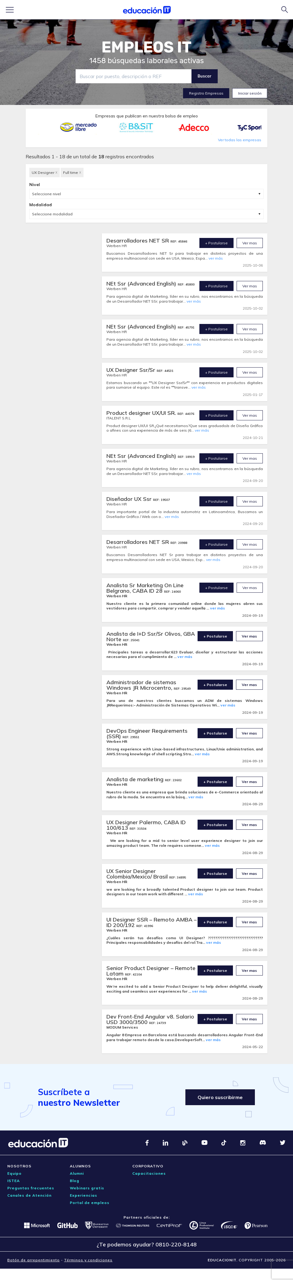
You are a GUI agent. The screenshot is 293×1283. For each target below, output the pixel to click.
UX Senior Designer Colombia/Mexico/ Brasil (137, 874)
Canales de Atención (29, 1195)
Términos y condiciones (88, 1260)
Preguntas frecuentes (30, 1188)
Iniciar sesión (250, 93)
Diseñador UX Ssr (129, 498)
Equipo (14, 1173)
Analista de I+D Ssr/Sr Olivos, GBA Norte (150, 636)
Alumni (77, 1173)
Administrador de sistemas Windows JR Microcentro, (141, 685)
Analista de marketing (135, 779)
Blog (74, 1180)
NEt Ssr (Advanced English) (142, 283)
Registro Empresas (206, 93)
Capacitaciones (149, 1173)
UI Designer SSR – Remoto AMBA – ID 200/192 (151, 922)
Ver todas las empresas (239, 140)
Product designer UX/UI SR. (141, 412)
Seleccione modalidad (52, 214)
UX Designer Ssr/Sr (131, 369)
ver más (216, 258)
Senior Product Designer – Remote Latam (150, 971)
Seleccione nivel (46, 194)
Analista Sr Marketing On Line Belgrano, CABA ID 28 (145, 588)
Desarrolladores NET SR (138, 240)
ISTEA (13, 1180)
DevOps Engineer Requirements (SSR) (147, 733)
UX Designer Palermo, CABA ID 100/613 (146, 825)
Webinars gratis (87, 1188)
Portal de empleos (89, 1202)
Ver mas (249, 243)
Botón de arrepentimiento (33, 1260)
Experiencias (83, 1195)
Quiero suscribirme (220, 1097)
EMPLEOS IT (147, 47)
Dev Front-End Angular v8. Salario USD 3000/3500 (150, 1019)
